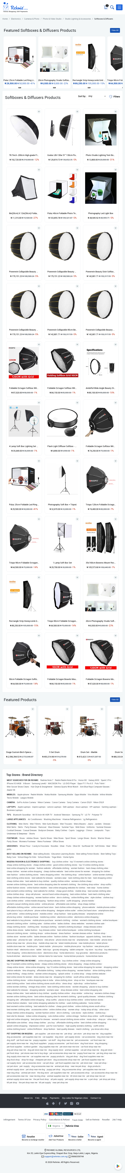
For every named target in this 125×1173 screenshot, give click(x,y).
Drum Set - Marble (89, 752)
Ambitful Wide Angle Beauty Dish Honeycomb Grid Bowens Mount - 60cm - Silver (101, 388)
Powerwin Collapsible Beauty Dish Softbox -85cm (101, 329)
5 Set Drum (54, 752)
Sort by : (82, 96)
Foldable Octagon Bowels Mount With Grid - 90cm (62, 679)
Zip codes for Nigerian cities (75, 1097)
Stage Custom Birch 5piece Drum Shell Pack (20, 752)
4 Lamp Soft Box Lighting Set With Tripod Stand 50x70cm (24, 446)
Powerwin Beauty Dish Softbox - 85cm (101, 271)
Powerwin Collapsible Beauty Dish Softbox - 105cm (24, 329)
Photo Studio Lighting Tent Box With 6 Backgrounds (101, 155)
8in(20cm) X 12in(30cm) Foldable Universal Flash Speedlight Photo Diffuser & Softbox (24, 213)
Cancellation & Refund (59, 1119)
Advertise (56, 1137)
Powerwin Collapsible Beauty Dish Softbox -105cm (24, 271)
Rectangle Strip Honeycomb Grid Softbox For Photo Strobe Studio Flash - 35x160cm (24, 620)
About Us (28, 1097)
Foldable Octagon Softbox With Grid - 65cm (101, 446)
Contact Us (95, 1097)
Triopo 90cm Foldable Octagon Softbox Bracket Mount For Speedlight (62, 620)
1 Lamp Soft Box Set (62, 562)
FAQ (37, 1097)
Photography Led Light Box (100, 213)
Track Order (77, 1119)
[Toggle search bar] (112, 7)
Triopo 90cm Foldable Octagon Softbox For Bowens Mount (24, 562)
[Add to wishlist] (33, 709)
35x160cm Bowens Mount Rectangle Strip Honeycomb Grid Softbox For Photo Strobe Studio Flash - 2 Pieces (101, 562)
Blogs (44, 1097)
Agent (95, 1137)
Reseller (106, 1119)
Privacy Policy (39, 1119)
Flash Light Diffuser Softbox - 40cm (62, 446)
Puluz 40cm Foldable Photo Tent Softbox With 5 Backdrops (62, 213)
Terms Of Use (24, 1119)
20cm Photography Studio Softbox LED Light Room (101, 620)
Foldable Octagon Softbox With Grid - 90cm (62, 388)
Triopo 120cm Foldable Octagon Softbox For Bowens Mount (101, 504)
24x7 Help (117, 1119)
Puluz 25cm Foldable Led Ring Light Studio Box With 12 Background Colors (24, 504)
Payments (54, 1097)
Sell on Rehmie (92, 1119)
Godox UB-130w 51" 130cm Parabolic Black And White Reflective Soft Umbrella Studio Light (62, 155)
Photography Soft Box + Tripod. (62, 504)
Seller (75, 1137)
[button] (119, 7)
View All (114, 30)
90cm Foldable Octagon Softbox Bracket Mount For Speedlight (24, 679)
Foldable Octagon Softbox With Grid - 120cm (24, 388)
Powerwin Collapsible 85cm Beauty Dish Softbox (62, 329)
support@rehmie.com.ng (55, 1156)
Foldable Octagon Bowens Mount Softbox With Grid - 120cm (101, 679)
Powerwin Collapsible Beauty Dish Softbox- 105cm (62, 271)
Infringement (9, 1119)
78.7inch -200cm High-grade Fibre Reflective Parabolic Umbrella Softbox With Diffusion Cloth (24, 155)
